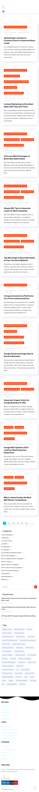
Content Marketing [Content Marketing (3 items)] (19, 633)
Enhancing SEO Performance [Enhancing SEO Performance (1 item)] (28, 640)
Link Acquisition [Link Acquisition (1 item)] (32, 655)
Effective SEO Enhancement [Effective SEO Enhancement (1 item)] (9, 640)
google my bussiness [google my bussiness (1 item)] (7, 647)
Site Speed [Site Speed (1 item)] (19, 677)
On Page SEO (19, 427)
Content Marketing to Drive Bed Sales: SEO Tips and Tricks (18, 105)
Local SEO (4, 544)
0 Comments (8, 34)
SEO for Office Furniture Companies (11, 567)
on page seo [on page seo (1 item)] (21, 662)
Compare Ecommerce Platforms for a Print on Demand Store (19, 297)
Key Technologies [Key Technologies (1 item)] (6, 651)
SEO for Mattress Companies (14, 93)
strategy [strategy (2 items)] (11, 680)
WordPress (4, 579)
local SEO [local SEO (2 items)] (4, 658)
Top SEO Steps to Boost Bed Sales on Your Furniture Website (19, 259)
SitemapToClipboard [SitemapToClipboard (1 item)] (7, 677)
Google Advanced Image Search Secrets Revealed (18, 355)
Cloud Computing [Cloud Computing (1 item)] (6, 633)
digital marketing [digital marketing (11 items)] (20, 636)
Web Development (6, 576)
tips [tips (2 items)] (3, 684)
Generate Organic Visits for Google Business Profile (16, 401)
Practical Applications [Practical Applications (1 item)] (7, 666)
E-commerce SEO (6, 541)
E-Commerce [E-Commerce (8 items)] (31, 636)
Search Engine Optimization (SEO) (15, 27)
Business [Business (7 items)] (29, 629)
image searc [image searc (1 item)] (19, 647)
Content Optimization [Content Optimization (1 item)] (7, 636)
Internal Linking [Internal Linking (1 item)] (29, 647)
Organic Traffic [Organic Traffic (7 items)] (31, 662)
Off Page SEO (9, 427)
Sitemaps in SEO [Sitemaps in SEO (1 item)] (29, 673)
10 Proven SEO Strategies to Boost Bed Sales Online (17, 157)
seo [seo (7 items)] (17, 669)
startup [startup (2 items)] (4, 680)
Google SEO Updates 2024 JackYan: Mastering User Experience (16, 450)
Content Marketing (6, 535)
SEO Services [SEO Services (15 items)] (18, 673)
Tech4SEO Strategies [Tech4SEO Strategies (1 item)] (21, 680)
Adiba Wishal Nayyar (10, 32)
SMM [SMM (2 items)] (25, 677)
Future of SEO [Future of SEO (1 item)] (6, 644)
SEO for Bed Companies (12, 76)
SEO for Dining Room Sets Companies (16, 81)
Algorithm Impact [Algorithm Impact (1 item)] (6, 629)
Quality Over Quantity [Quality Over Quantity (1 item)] (8, 669)
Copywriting (4, 538)
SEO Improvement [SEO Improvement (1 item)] (7, 673)
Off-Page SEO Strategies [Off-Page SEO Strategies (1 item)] (8, 662)
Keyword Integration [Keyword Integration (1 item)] (7, 655)
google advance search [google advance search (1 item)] (19, 644)
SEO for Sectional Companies (14, 342)
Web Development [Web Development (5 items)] (12, 684)
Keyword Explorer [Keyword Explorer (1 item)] (19, 651)
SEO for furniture (10, 87)
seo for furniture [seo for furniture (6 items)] (25, 669)
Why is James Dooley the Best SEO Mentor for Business (17, 498)
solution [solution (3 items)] (32, 677)
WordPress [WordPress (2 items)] (22, 684)
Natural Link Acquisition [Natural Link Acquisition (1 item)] (24, 658)
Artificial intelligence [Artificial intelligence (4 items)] (19, 629)
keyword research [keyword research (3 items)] (20, 655)
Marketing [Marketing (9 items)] (13, 658)
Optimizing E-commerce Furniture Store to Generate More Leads (19, 40)
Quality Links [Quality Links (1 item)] (19, 666)
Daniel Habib (8, 444)
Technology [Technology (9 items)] (33, 680)
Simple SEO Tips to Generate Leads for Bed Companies (17, 209)
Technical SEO (9, 438)
